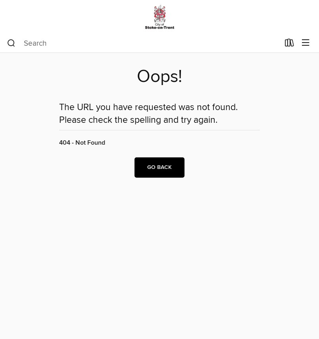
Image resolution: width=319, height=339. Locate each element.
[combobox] (143, 43)
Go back (159, 167)
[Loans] (289, 44)
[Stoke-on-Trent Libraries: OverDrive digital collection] (159, 17)
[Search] (11, 43)
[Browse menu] (305, 43)
